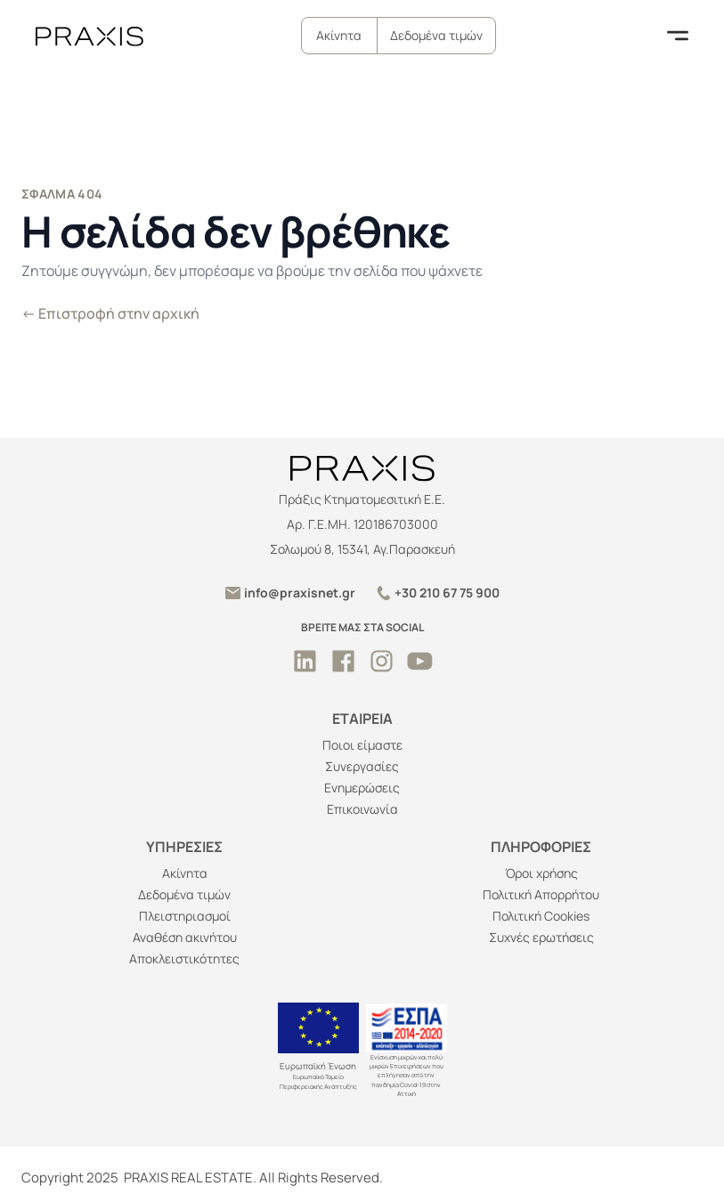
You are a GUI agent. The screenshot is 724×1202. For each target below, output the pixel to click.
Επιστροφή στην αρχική (110, 313)
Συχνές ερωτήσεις (541, 937)
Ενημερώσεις (362, 787)
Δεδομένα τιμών (436, 35)
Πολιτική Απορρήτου (541, 894)
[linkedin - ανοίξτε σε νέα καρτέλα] (305, 661)
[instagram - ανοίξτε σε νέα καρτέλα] (382, 661)
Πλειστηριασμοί (185, 915)
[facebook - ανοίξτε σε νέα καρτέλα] (343, 661)
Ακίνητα (339, 35)
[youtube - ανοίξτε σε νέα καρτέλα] (420, 661)
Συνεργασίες (362, 766)
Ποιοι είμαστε (362, 744)
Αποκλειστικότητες (184, 958)
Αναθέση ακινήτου (185, 937)
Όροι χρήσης (541, 873)
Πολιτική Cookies (541, 915)
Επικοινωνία (362, 808)
